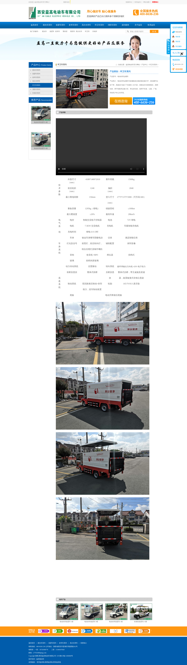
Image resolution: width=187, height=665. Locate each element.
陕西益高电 (49, 662)
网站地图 (146, 2)
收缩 (168, 46)
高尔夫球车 (86, 25)
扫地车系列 (36, 93)
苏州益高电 (41, 662)
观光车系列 (47, 25)
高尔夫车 (79, 31)
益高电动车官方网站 (133, 65)
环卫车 (87, 31)
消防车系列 (112, 25)
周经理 (177, 41)
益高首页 (34, 25)
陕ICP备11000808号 (66, 656)
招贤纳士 (155, 2)
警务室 (65, 31)
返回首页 (32, 643)
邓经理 (177, 37)
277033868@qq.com (39, 653)
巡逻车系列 (60, 25)
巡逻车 (52, 31)
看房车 (72, 31)
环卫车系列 (99, 25)
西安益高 (177, 69)
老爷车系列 (73, 25)
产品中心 (144, 65)
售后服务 (178, 46)
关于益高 (138, 25)
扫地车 (94, 31)
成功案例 (125, 25)
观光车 (44, 31)
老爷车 (57, 31)
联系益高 (138, 2)
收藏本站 (129, 2)
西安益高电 (57, 662)
